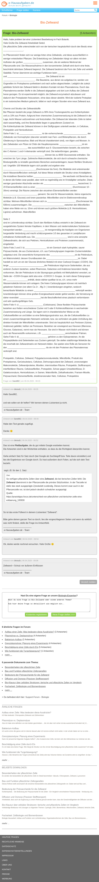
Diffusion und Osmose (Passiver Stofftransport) (27, 679)
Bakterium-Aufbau (13, 639)
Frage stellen (23, 10)
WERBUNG (7, 879)
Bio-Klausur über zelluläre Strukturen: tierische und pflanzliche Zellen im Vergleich (43, 682)
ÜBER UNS (7, 865)
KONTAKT (6, 869)
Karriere (36, 10)
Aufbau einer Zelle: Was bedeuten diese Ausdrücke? (29, 632)
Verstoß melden (88, 582)
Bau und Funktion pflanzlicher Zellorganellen (26, 671)
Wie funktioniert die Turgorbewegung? (23, 651)
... (6, 760)
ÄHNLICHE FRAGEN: (12, 707)
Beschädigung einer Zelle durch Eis (21, 647)
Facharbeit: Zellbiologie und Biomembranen (25, 686)
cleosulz (17, 389)
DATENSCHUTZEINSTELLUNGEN (17, 851)
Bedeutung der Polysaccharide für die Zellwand (27, 675)
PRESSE (6, 874)
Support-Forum (32, 697)
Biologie (45, 697)
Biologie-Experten (67, 596)
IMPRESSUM (7, 856)
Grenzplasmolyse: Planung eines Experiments (26, 643)
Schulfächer (7, 10)
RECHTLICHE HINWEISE (13, 842)
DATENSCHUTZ (9, 846)
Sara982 (16, 381)
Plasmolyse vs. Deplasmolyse (19, 636)
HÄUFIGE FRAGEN (10, 837)
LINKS (5, 860)
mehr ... (8, 655)
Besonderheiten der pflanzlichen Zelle (22, 667)
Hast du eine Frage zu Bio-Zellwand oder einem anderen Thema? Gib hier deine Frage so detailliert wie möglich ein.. (49, 605)
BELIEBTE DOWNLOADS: (14, 767)
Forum (5, 15)
